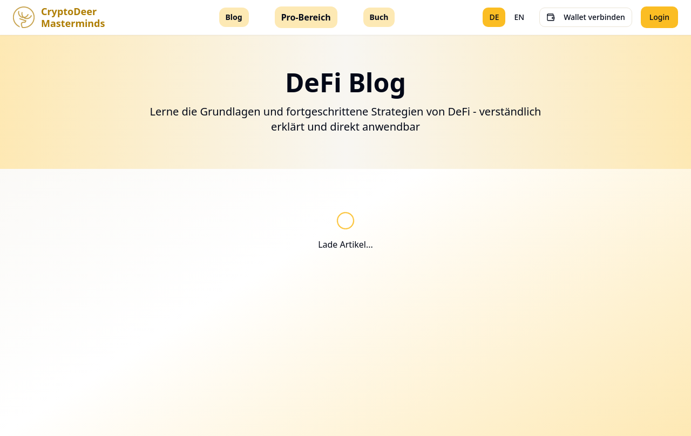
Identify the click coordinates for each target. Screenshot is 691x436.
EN (519, 17)
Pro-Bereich (306, 17)
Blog (234, 17)
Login (659, 17)
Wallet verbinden (585, 17)
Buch (379, 17)
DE (494, 17)
